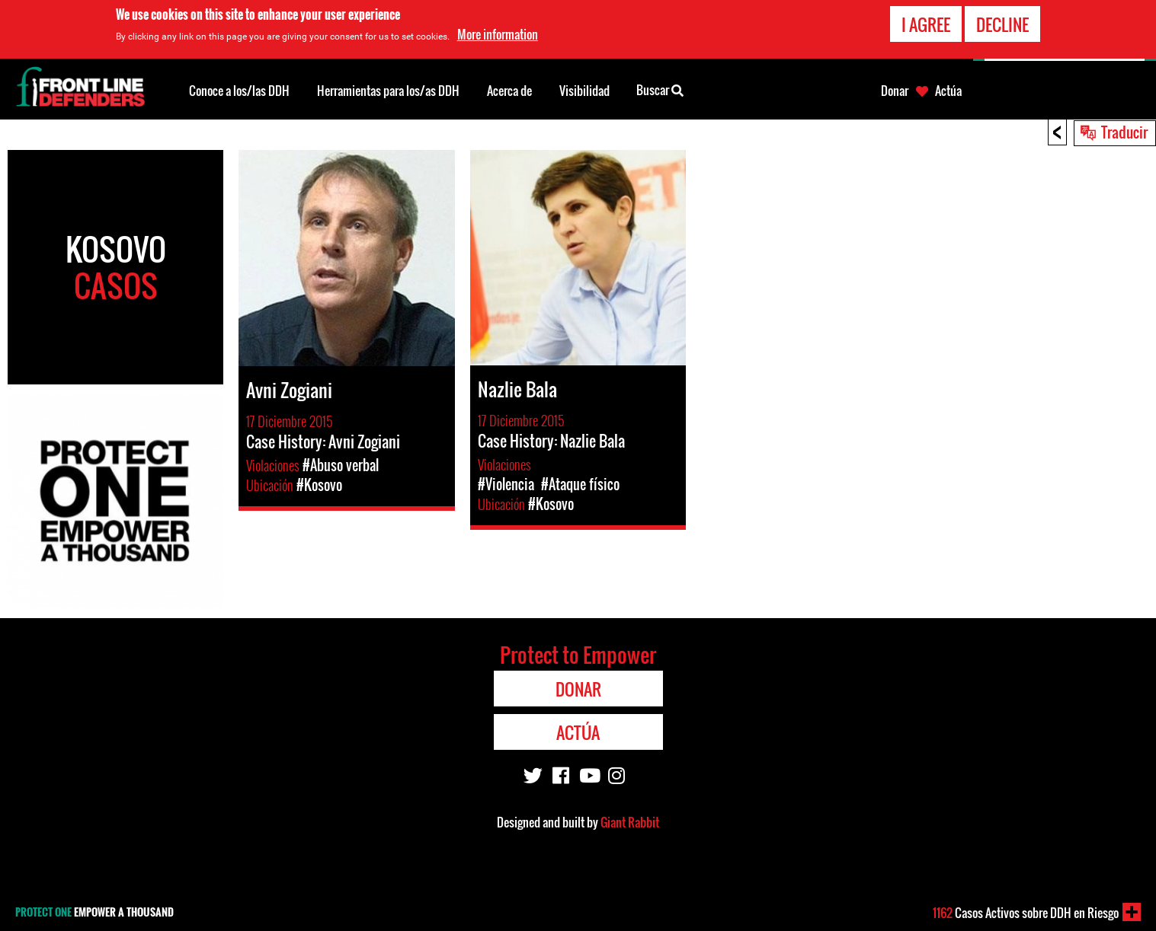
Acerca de (509, 90)
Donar (894, 90)
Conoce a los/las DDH (239, 90)
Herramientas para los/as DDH (388, 90)
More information (497, 34)
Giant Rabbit (629, 822)
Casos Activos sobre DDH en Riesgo (1026, 913)
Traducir (1124, 131)
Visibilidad (584, 90)
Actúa (948, 90)
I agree (925, 23)
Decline (1002, 23)
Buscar (660, 89)
